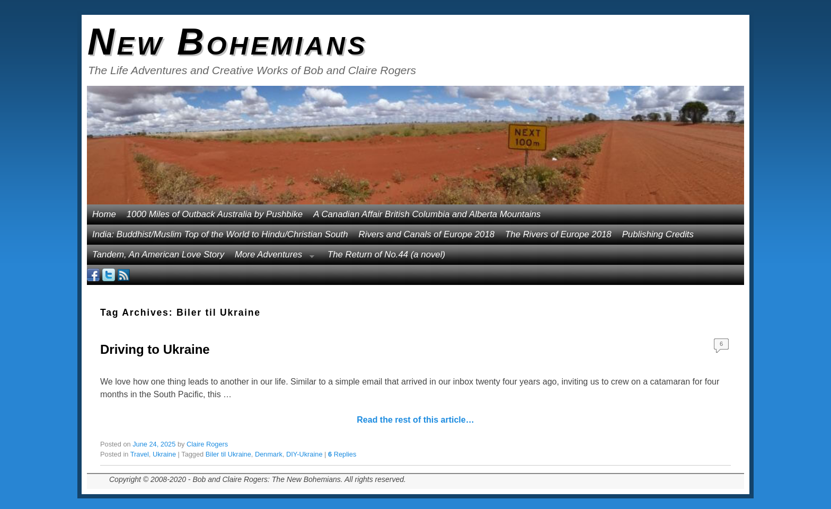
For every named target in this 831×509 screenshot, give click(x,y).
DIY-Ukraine (304, 454)
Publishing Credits (658, 234)
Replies (342, 454)
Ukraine (164, 454)
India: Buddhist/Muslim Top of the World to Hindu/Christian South (220, 234)
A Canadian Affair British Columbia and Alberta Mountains (427, 214)
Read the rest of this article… (415, 419)
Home (104, 214)
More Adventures (271, 257)
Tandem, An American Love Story (158, 254)
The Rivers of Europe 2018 (558, 234)
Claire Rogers (207, 444)
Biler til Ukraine (228, 454)
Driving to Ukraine (155, 349)
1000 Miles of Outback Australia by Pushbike (215, 214)
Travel (139, 454)
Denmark (268, 454)
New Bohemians (227, 41)
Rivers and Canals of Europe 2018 (427, 234)
